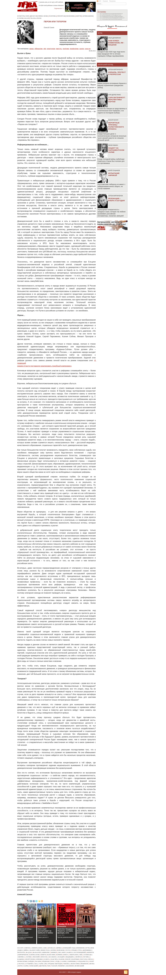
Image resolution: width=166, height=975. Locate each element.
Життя (78, 16)
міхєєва (44, 957)
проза (90, 959)
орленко (39, 959)
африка (59, 948)
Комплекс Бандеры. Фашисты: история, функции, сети (65, 931)
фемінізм (84, 964)
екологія (21, 952)
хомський (33, 966)
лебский (36, 957)
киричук (90, 952)
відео (20, 950)
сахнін (81, 49)
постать (83, 959)
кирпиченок (23, 955)
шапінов (70, 966)
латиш (28, 957)
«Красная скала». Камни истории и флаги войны (84, 931)
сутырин (29, 964)
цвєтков (42, 966)
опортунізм (51, 49)
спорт (91, 961)
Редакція (105, 1)
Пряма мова (43, 16)
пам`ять (59, 49)
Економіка (70, 16)
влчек (53, 950)
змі (59, 952)
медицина (70, 957)
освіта (46, 959)
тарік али (43, 964)
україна (66, 964)
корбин (59, 955)
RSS (99, 1)
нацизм (20, 959)
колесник (51, 955)
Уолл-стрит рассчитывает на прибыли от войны (45, 931)
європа (28, 948)
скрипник (72, 961)
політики (66, 49)
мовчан (79, 957)
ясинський (79, 966)
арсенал (51, 948)
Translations (35, 18)
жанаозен (37, 952)
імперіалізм (37, 948)
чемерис (61, 966)
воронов (60, 950)
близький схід (69, 948)
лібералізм (38, 49)
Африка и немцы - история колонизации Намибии (25, 932)
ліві (44, 49)
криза (31, 49)
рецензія (45, 961)
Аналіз (26, 18)
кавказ (70, 952)
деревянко (87, 950)
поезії (67, 959)
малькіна (53, 957)
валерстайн (35, 950)
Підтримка (112, 1)
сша (36, 964)
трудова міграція (55, 964)
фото (20, 966)
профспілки (74, 49)
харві (26, 966)
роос (53, 961)
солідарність (82, 961)
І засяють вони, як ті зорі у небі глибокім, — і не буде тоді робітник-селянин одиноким (51, 3)
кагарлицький (80, 952)
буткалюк (90, 948)
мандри (61, 957)
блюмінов (80, 948)
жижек (54, 952)
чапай (54, 966)
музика (86, 957)
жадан (28, 952)
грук (80, 950)
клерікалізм (34, 955)
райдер (31, 961)
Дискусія (33, 16)
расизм (38, 961)
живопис (46, 952)
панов (61, 959)
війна (26, 950)
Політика (53, 16)
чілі (48, 966)
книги (43, 955)
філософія (75, 964)
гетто (68, 950)
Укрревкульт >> (59, 8)
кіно (64, 952)
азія (44, 948)
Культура (21, 16)
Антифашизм (87, 16)
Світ (27, 16)
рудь (57, 961)
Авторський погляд (105, 64)
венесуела (45, 950)
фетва (91, 964)
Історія (20, 18)
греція (74, 950)
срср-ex (87, 49)
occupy (20, 948)
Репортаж (61, 16)
